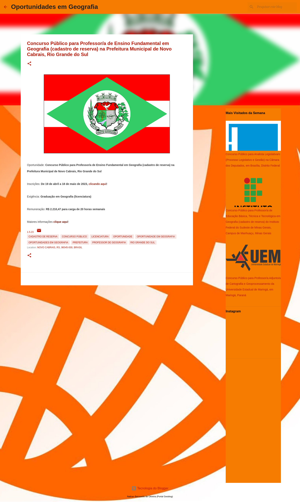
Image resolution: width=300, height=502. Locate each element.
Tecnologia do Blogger (150, 488)
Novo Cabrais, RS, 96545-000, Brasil (59, 247)
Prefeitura (80, 242)
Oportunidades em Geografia (54, 6)
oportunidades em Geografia (48, 242)
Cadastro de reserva (43, 236)
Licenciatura (100, 236)
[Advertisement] (107, 314)
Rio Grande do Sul (142, 242)
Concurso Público (74, 236)
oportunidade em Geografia (156, 236)
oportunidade (122, 236)
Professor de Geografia (109, 242)
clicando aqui (97, 183)
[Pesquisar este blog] (276, 7)
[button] (29, 63)
